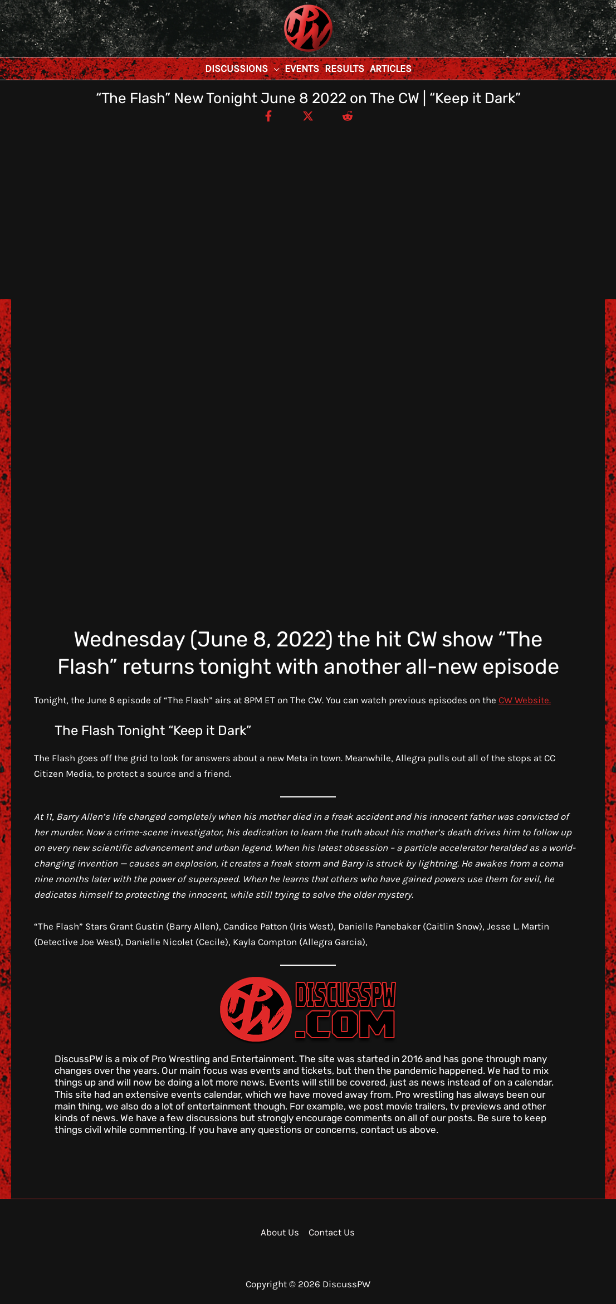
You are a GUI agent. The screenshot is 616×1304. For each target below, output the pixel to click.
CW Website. (524, 699)
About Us (280, 1232)
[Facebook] (268, 115)
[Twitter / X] (308, 115)
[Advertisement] (308, 206)
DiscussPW (286, 52)
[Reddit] (347, 115)
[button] (273, 68)
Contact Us (332, 1232)
